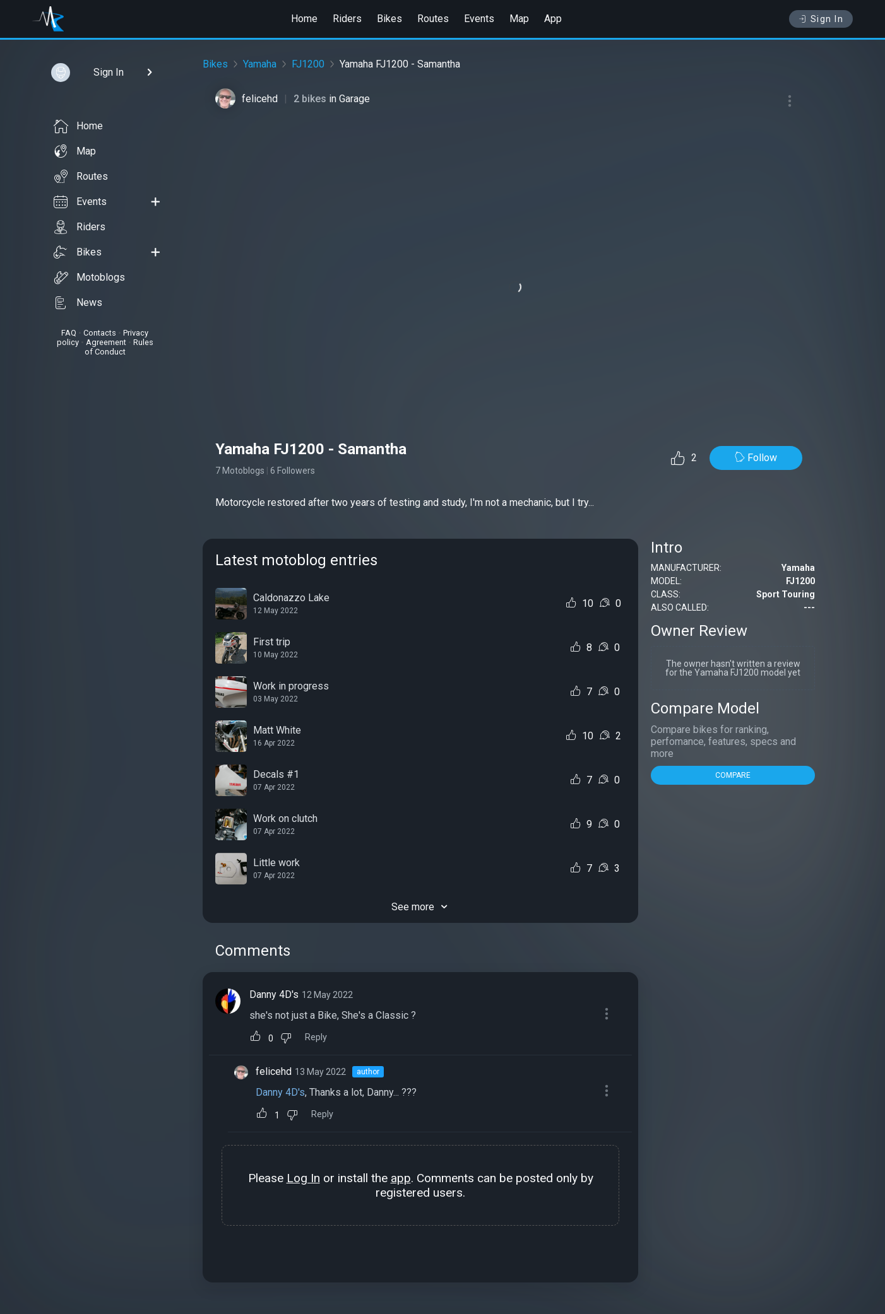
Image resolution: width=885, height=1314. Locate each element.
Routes (433, 19)
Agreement (106, 342)
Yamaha (259, 64)
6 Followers (292, 471)
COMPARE (733, 775)
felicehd (260, 99)
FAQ (68, 332)
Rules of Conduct (119, 346)
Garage (354, 99)
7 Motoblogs (239, 471)
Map (519, 19)
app (401, 1178)
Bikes (389, 19)
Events (479, 19)
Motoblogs (89, 278)
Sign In (821, 19)
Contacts (99, 332)
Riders (347, 19)
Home (304, 19)
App (553, 19)
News (78, 303)
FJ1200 (308, 64)
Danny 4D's (274, 994)
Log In (303, 1178)
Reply (316, 1037)
